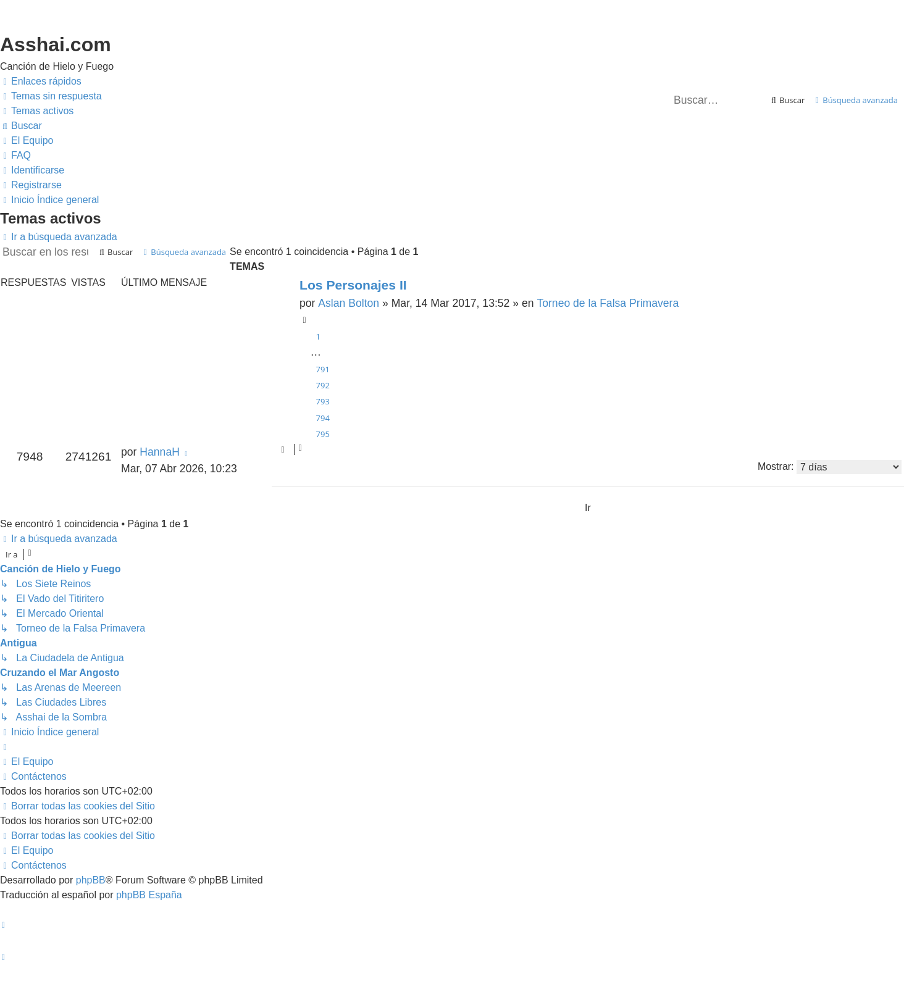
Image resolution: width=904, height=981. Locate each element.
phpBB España (149, 895)
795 (323, 434)
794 (323, 418)
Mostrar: (830, 467)
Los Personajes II (353, 285)
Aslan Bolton (348, 303)
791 (323, 369)
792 (323, 385)
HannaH (160, 452)
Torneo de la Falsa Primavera (608, 303)
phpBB (91, 880)
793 (323, 401)
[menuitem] (51, 96)
